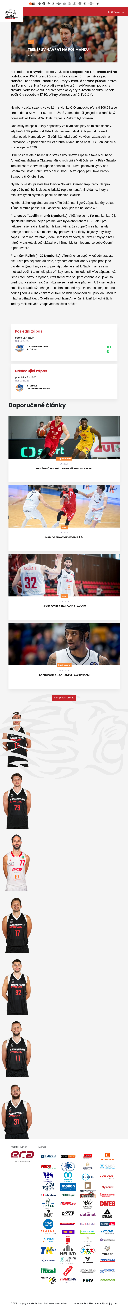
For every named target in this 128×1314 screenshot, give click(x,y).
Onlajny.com (110, 1303)
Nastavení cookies (83, 1303)
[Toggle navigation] (116, 11)
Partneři (99, 1303)
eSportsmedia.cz (59, 1303)
